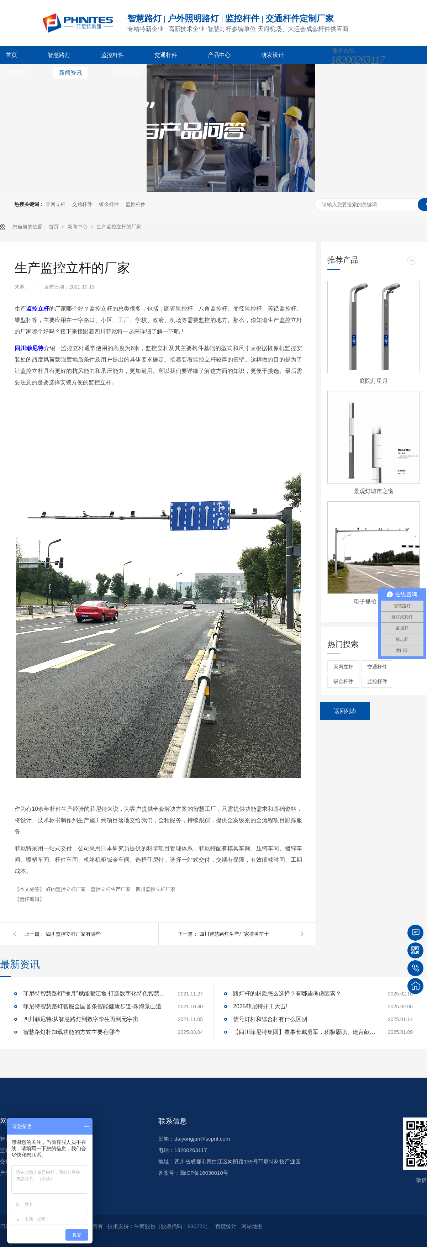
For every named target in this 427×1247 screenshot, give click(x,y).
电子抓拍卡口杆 (374, 601)
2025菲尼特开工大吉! (260, 1006)
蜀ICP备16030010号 (204, 1173)
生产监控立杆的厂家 (118, 226)
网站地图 (252, 1226)
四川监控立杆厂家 (155, 889)
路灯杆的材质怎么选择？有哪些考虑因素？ (287, 993)
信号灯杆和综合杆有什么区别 (270, 1019)
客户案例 (17, 73)
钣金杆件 (109, 204)
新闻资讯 (70, 73)
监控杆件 (112, 55)
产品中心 (219, 55)
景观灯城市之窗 (374, 491)
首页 (11, 55)
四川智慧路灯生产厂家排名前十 (234, 934)
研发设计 (272, 55)
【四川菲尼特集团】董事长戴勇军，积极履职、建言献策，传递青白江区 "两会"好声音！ (304, 1032)
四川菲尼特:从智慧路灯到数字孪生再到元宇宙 (80, 1019)
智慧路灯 (59, 55)
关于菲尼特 (126, 73)
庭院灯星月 (373, 381)
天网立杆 (55, 204)
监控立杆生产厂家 (111, 889)
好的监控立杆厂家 (66, 889)
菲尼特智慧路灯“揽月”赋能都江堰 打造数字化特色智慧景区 (94, 993)
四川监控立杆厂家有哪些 (73, 934)
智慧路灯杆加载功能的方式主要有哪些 (71, 1032)
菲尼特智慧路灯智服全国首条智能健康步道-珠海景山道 (92, 1006)
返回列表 (345, 711)
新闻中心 (78, 226)
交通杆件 (165, 55)
